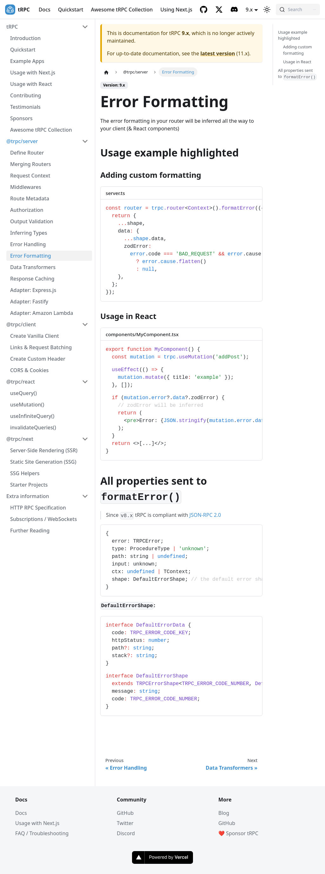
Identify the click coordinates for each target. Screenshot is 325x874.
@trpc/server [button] (22, 141)
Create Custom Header (37, 358)
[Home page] (106, 72)
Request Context (30, 175)
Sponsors (21, 118)
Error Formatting (30, 255)
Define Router (27, 152)
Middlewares (25, 187)
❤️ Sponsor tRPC (238, 833)
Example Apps (27, 61)
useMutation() (27, 404)
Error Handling (28, 244)
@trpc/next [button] (19, 438)
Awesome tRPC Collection (122, 9)
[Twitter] (219, 9)
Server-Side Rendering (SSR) (43, 450)
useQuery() (23, 393)
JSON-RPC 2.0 (205, 514)
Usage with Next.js (32, 72)
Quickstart (70, 9)
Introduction (25, 38)
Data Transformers (33, 267)
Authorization (26, 209)
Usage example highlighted (292, 35)
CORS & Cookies (29, 370)
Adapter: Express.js (33, 290)
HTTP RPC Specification (38, 507)
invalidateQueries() (33, 427)
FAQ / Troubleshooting (42, 833)
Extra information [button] (27, 496)
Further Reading (30, 530)
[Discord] (234, 9)
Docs (44, 9)
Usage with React (31, 83)
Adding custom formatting (297, 50)
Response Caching (32, 278)
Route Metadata (29, 198)
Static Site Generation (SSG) (43, 461)
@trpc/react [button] (20, 381)
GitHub (125, 812)
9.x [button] (249, 9)
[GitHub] (203, 9)
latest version (217, 53)
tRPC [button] (12, 26)
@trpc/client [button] (21, 324)
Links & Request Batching (41, 347)
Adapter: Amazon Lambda (41, 312)
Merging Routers (30, 164)
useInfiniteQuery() (32, 416)
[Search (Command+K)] (298, 9)
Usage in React (297, 62)
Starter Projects (29, 484)
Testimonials (25, 106)
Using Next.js (176, 9)
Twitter (125, 823)
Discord (126, 833)
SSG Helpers (25, 473)
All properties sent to (297, 73)
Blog (223, 812)
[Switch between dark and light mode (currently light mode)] (267, 9)
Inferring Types (28, 232)
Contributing (25, 95)
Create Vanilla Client (34, 335)
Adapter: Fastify (29, 301)
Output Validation (31, 221)
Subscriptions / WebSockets (43, 519)
